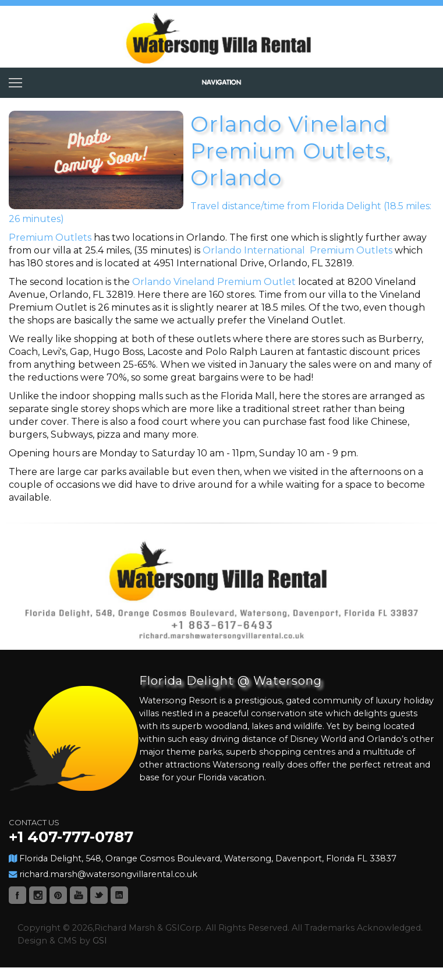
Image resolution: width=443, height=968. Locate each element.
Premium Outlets (51, 237)
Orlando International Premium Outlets (297, 250)
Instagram (38, 895)
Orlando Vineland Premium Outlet (214, 281)
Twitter (99, 895)
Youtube (78, 895)
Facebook (17, 895)
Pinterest (58, 895)
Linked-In (119, 895)
